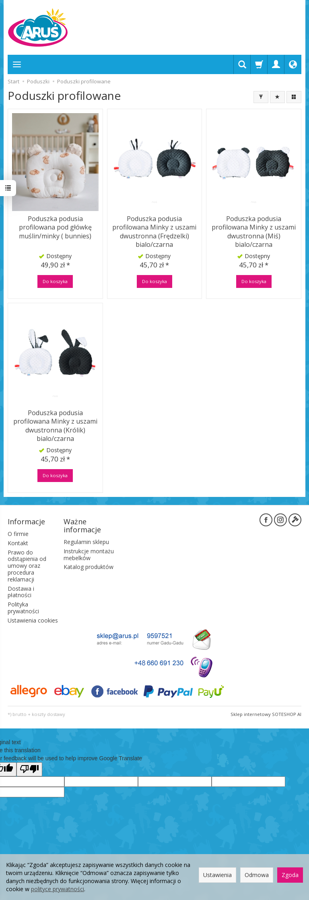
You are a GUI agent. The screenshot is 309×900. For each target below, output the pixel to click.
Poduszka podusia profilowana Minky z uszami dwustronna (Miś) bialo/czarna (254, 231)
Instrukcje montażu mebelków (89, 554)
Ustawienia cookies (33, 620)
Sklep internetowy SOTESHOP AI (266, 714)
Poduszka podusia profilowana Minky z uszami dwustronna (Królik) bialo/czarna (55, 425)
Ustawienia (217, 875)
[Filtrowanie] (260, 97)
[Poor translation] (29, 769)
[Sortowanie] (277, 97)
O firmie (18, 534)
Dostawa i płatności (21, 591)
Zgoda (290, 875)
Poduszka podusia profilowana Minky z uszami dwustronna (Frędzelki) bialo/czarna (154, 231)
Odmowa (257, 875)
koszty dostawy (48, 714)
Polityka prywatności (23, 607)
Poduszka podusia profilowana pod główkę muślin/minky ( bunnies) (55, 227)
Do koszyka (55, 281)
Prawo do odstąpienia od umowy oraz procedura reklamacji (27, 565)
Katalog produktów (88, 567)
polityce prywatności (57, 889)
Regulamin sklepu (86, 542)
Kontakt (18, 542)
